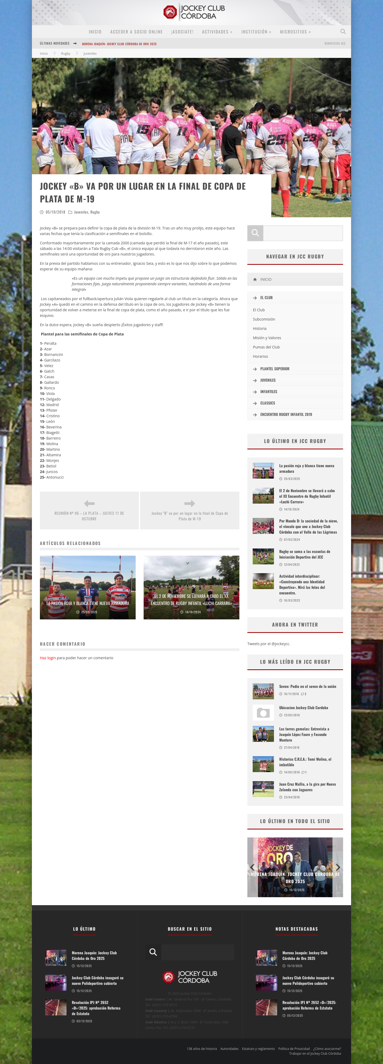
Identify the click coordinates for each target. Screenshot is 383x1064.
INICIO (262, 279)
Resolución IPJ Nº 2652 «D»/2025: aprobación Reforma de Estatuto (96, 1007)
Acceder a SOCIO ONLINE (136, 31)
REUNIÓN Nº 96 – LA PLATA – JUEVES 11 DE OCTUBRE (89, 515)
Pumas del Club (266, 347)
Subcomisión (264, 319)
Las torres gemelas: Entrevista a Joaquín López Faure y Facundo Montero (304, 734)
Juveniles (81, 212)
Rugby (95, 212)
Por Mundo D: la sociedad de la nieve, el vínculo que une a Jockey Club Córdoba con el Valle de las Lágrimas (308, 526)
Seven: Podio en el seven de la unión (307, 686)
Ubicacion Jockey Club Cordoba (303, 707)
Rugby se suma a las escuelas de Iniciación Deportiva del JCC (304, 554)
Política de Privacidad (294, 1048)
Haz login (48, 657)
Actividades (215, 31)
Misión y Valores (267, 337)
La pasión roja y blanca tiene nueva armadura (88, 603)
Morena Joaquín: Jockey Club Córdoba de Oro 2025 (119, 44)
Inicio (95, 31)
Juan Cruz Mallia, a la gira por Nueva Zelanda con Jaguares (307, 786)
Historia (260, 328)
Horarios (260, 356)
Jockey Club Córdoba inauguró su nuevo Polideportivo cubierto (97, 980)
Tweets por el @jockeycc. (268, 643)
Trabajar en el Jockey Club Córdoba (315, 1053)
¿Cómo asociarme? (327, 1048)
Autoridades (229, 1048)
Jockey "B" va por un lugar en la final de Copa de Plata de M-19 (190, 515)
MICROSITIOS (293, 31)
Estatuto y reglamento (258, 1048)
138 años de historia (202, 1048)
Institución (255, 31)
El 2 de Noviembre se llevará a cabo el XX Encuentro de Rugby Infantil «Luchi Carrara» (307, 496)
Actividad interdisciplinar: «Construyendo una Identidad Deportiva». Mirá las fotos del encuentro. (302, 584)
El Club (259, 309)
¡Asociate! (182, 31)
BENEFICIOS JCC (335, 43)
